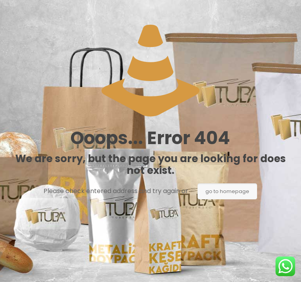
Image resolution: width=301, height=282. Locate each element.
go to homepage (227, 191)
